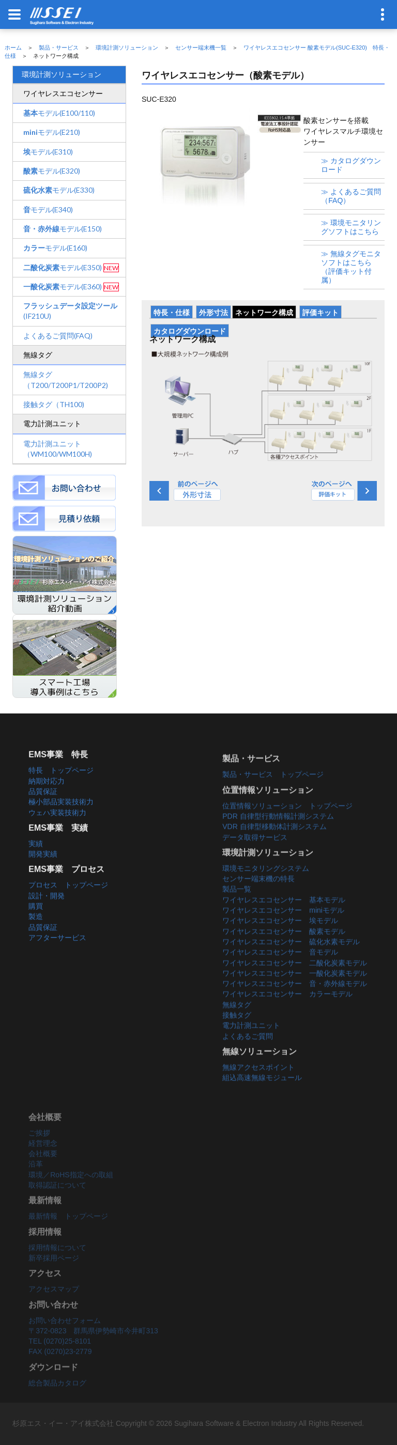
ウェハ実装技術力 (57, 826)
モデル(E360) (62, 286)
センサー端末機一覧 (200, 47)
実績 (35, 857)
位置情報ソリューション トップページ (287, 825)
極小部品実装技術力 (61, 816)
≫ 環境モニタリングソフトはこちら (351, 227)
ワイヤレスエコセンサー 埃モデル (280, 940)
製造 (35, 931)
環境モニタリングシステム (265, 887)
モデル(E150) (62, 228)
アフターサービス (57, 951)
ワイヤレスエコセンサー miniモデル (283, 929)
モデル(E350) (62, 267)
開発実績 (42, 868)
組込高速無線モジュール (262, 1097)
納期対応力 (46, 795)
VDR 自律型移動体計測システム (274, 846)
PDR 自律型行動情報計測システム (277, 835)
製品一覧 (236, 909)
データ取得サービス (254, 856)
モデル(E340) (48, 209)
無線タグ (236, 1024)
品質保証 (42, 805)
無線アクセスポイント (258, 1086)
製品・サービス (59, 47)
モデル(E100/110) (59, 112)
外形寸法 (213, 312)
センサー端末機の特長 (258, 898)
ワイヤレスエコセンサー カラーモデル (287, 1013)
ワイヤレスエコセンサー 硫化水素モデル (291, 961)
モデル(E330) (59, 189)
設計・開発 (46, 910)
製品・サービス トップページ (273, 793)
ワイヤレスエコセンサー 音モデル (280, 971)
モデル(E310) (48, 151)
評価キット (320, 312)
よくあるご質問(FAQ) (58, 335)
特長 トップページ (61, 785)
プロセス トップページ (68, 899)
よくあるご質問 (247, 1055)
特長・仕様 (172, 312)
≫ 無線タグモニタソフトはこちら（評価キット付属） (351, 267)
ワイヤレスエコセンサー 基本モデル (283, 919)
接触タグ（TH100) (53, 404)
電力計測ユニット (251, 1044)
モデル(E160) (55, 247)
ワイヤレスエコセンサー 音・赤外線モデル (294, 1003)
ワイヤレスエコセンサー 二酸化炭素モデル (294, 982)
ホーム (13, 47)
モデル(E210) (51, 132)
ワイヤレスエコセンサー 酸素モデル (283, 950)
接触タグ (236, 1034)
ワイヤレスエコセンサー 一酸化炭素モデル (294, 992)
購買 (35, 920)
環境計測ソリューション (127, 47)
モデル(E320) (51, 170)
